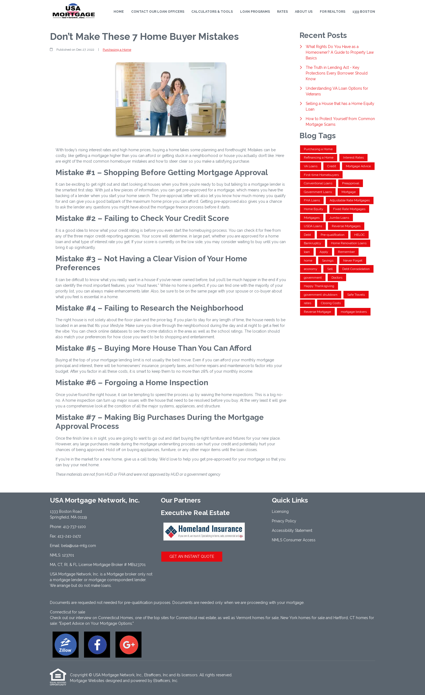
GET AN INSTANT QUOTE (191, 556)
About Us (304, 12)
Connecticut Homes (115, 618)
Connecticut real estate (196, 618)
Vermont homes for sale (257, 618)
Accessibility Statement (292, 530)
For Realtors (332, 12)
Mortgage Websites (87, 680)
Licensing (280, 511)
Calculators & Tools (212, 12)
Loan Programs (255, 12)
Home (119, 12)
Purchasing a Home (117, 50)
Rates (282, 12)
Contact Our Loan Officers (157, 12)
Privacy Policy (284, 521)
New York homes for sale (303, 618)
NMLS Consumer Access (293, 540)
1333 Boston (363, 12)
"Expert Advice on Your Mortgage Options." (96, 623)
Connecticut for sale (67, 612)
